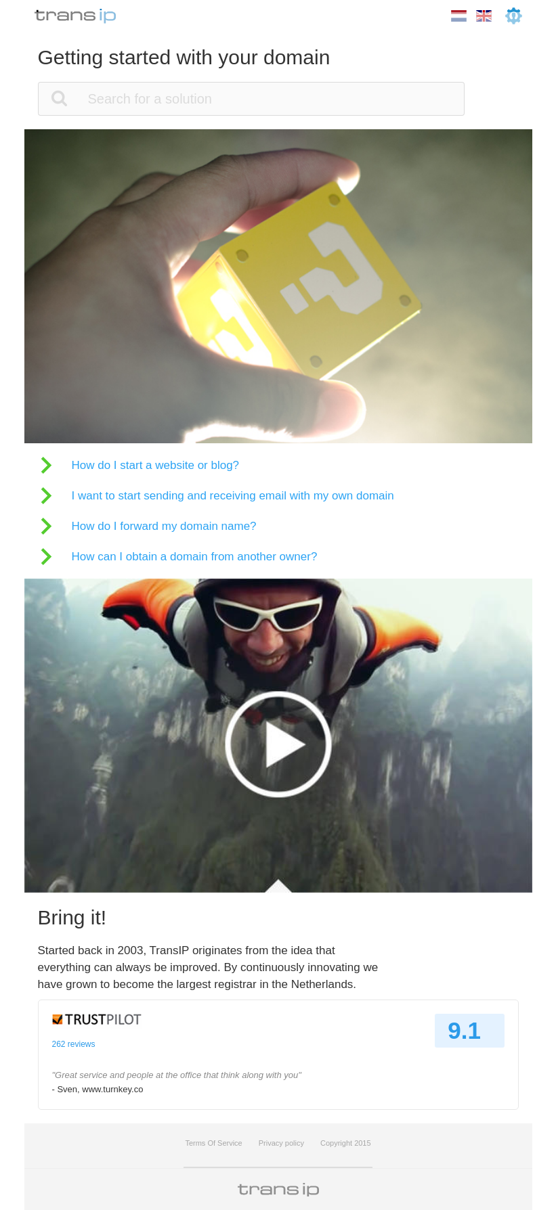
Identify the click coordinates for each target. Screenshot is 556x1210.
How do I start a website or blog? (156, 465)
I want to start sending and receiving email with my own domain (233, 495)
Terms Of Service (213, 1143)
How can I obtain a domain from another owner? (195, 556)
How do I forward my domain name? (164, 526)
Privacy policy (281, 1143)
